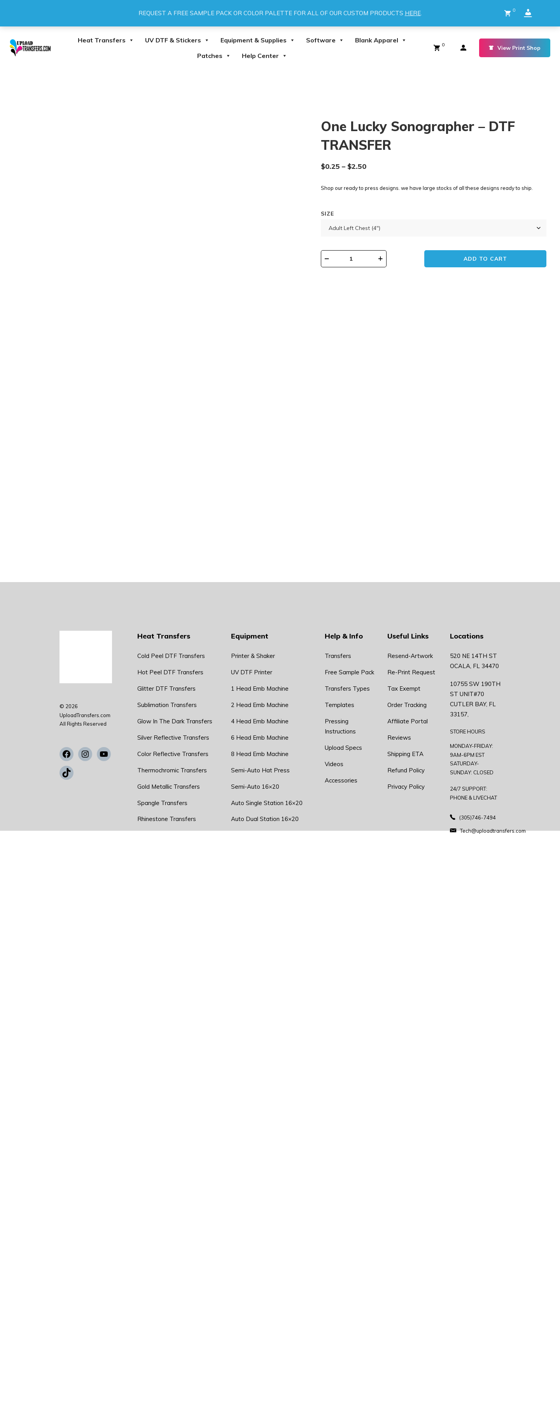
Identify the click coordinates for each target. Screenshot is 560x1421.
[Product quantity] (384, 267)
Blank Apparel (381, 40)
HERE (413, 13)
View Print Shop (515, 47)
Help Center (264, 55)
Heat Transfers (106, 40)
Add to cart (496, 268)
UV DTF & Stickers (177, 40)
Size (351, 222)
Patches (214, 55)
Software (325, 40)
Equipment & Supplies (257, 40)
